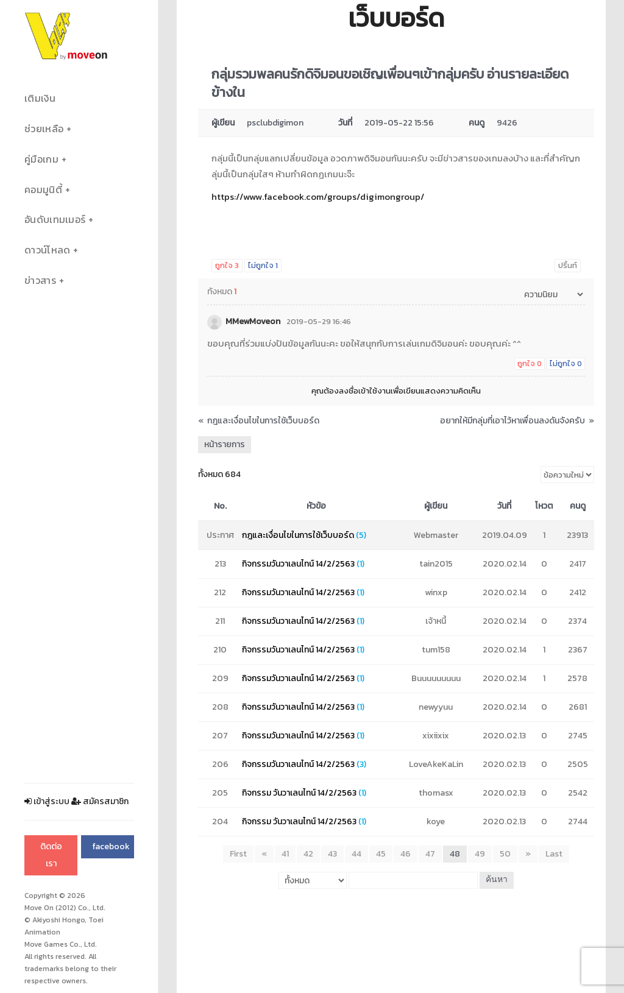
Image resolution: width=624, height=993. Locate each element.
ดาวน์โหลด (47, 250)
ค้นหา (497, 880)
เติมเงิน (39, 98)
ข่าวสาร (40, 281)
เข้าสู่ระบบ (46, 801)
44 (356, 853)
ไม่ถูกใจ (263, 265)
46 (405, 853)
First (238, 853)
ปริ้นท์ (567, 265)
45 (381, 853)
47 (430, 853)
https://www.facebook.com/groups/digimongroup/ (317, 196)
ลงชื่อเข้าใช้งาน (365, 391)
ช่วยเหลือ (43, 129)
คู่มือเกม (41, 159)
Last (553, 853)
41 (285, 853)
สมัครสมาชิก (100, 801)
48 (455, 853)
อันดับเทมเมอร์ (54, 220)
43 (332, 853)
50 (505, 853)
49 (480, 853)
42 (308, 853)
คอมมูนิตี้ (43, 190)
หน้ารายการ (224, 444)
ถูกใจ (227, 265)
